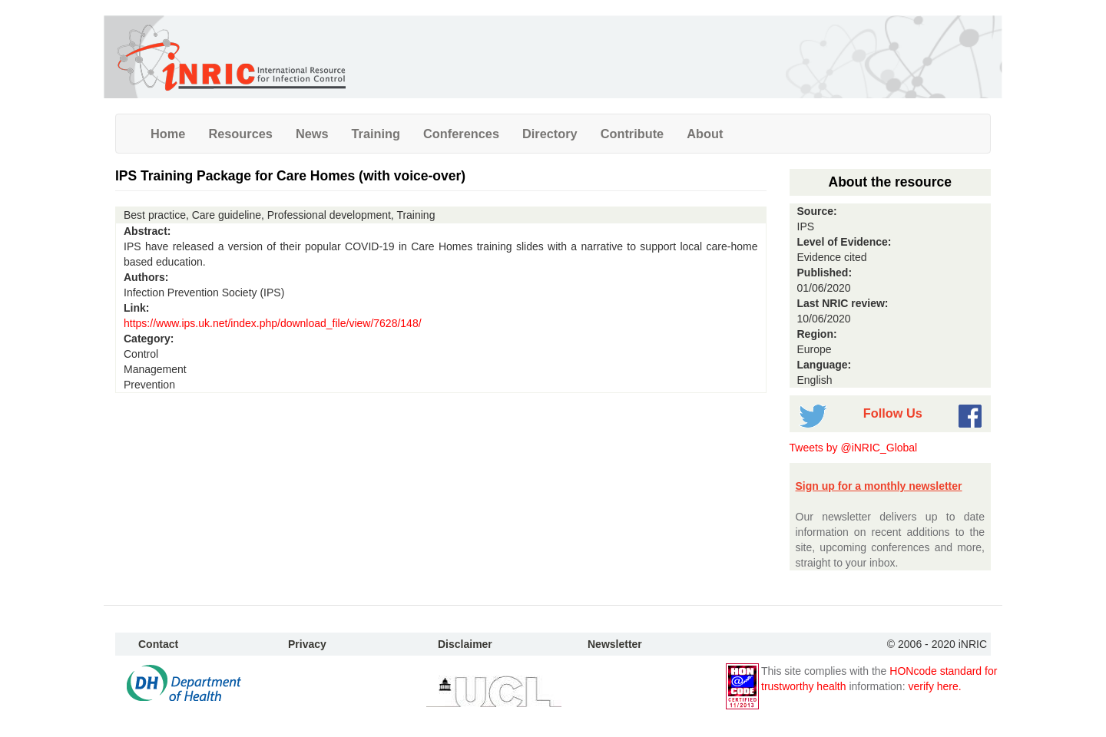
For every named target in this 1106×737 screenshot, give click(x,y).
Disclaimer (465, 644)
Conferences (461, 133)
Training (376, 133)
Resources (240, 133)
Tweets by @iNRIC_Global (854, 447)
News (312, 133)
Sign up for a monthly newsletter (879, 486)
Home (168, 133)
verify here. (934, 686)
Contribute (632, 133)
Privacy (307, 644)
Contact (158, 644)
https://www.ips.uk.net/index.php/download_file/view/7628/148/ (273, 323)
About (705, 133)
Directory (550, 133)
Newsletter (615, 644)
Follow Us (892, 413)
